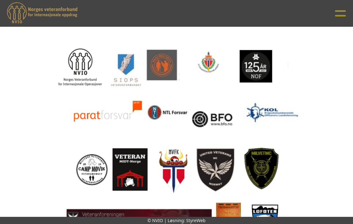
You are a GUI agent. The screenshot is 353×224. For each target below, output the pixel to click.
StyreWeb (196, 220)
